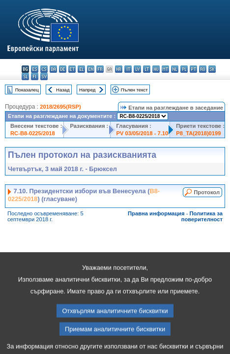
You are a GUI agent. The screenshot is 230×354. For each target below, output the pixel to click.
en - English (90, 69)
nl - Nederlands (174, 69)
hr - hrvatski (118, 69)
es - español (34, 69)
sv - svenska (44, 76)
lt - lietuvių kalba (146, 69)
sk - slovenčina (212, 69)
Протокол (207, 192)
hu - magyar (156, 69)
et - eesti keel (72, 69)
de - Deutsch (62, 69)
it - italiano (128, 69)
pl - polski (184, 69)
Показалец (27, 89)
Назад (63, 89)
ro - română (202, 69)
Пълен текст (134, 89)
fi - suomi (34, 76)
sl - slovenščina (25, 76)
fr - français (100, 69)
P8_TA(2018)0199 (198, 133)
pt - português (193, 69)
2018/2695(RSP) (60, 107)
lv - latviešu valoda (137, 69)
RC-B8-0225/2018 (32, 133)
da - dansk (53, 69)
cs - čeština (44, 69)
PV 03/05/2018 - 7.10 (142, 133)
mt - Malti (165, 69)
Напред (87, 89)
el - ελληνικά (81, 69)
